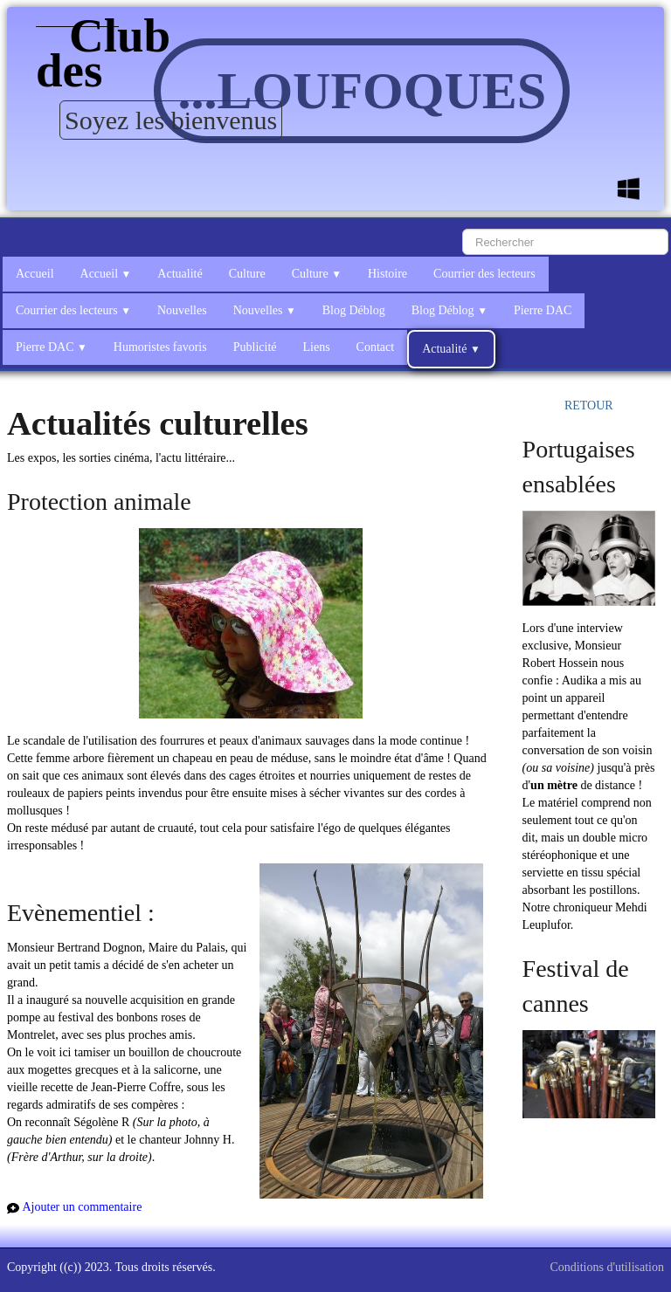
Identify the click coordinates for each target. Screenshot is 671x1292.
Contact (375, 347)
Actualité (179, 273)
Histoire (387, 273)
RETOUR (588, 405)
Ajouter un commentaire (82, 1206)
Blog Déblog (353, 310)
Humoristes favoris (160, 347)
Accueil (35, 273)
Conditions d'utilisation (607, 1267)
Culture (247, 273)
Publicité (255, 347)
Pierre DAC (543, 310)
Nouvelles (182, 310)
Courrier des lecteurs (484, 273)
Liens (316, 347)
